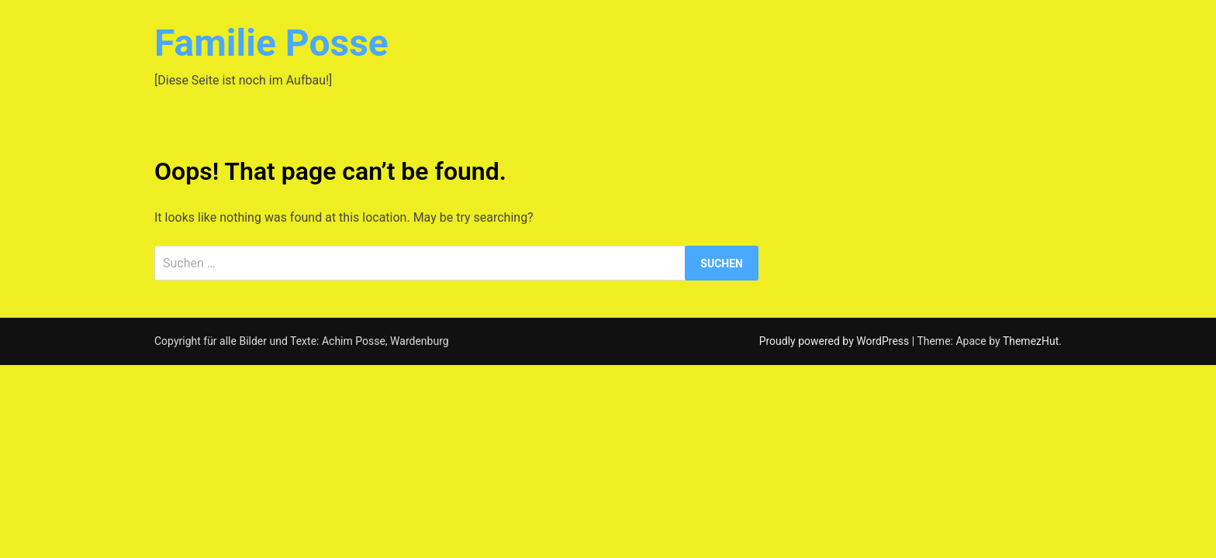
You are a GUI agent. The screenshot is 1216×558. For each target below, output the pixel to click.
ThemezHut (1031, 341)
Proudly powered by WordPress (835, 341)
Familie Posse (271, 43)
